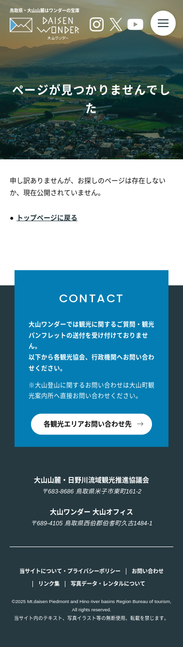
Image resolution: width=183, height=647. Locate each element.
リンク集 (49, 584)
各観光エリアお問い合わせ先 (88, 424)
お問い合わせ (148, 571)
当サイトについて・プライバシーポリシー (70, 571)
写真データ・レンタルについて (108, 584)
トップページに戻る (46, 218)
